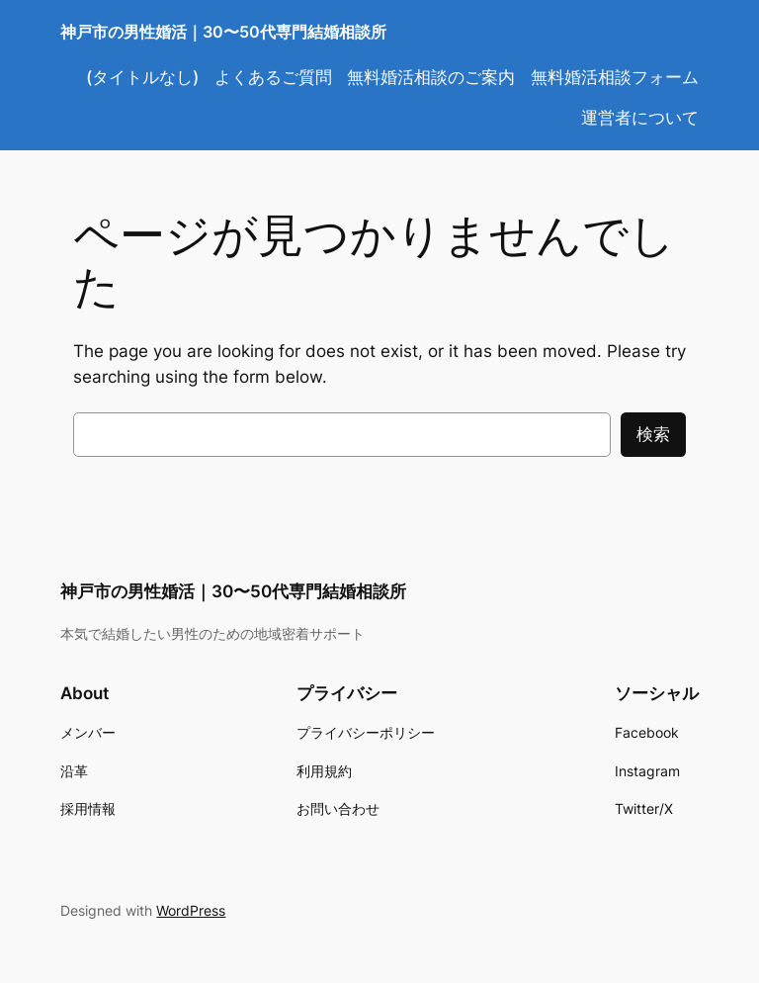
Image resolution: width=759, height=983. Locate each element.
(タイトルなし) (142, 77)
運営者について (640, 118)
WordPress (190, 910)
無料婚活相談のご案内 (431, 77)
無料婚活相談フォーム (615, 77)
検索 (653, 434)
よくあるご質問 (273, 77)
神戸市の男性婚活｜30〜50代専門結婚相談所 (223, 32)
